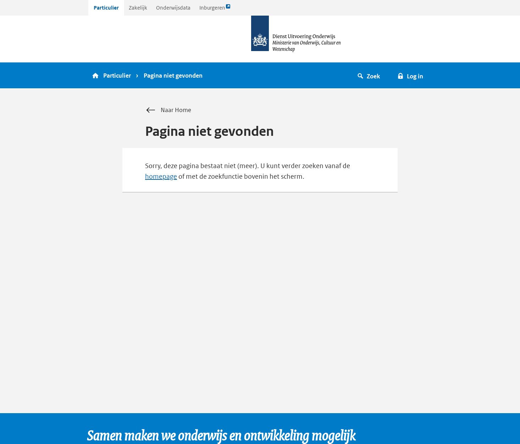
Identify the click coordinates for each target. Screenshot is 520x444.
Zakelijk (138, 7)
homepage (161, 176)
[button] (369, 75)
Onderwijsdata (173, 7)
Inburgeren (215, 9)
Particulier (106, 7)
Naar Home (168, 110)
